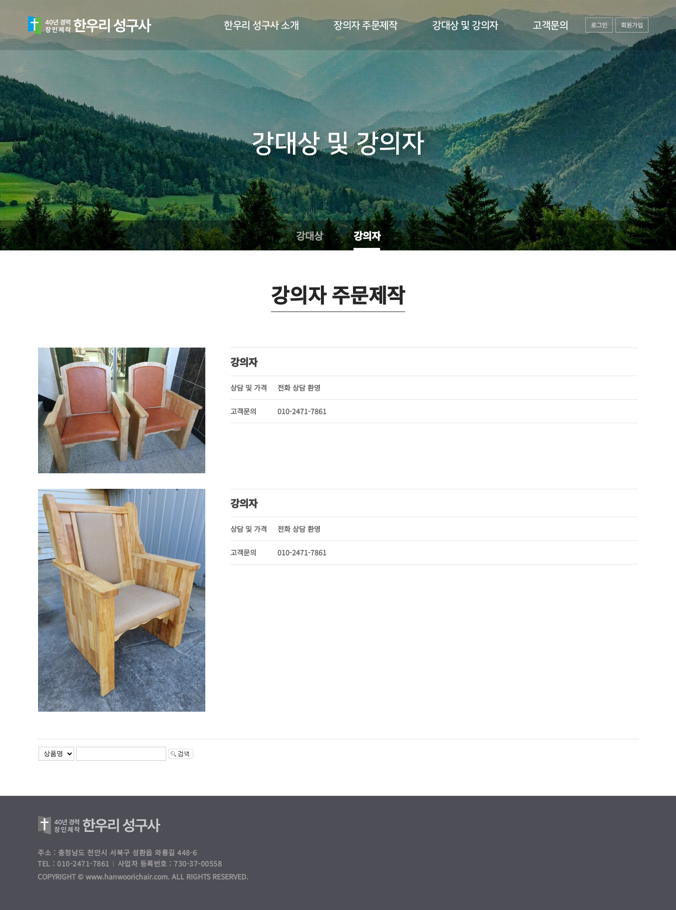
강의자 (367, 235)
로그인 (599, 25)
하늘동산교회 (90, 26)
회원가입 (632, 25)
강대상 (308, 235)
